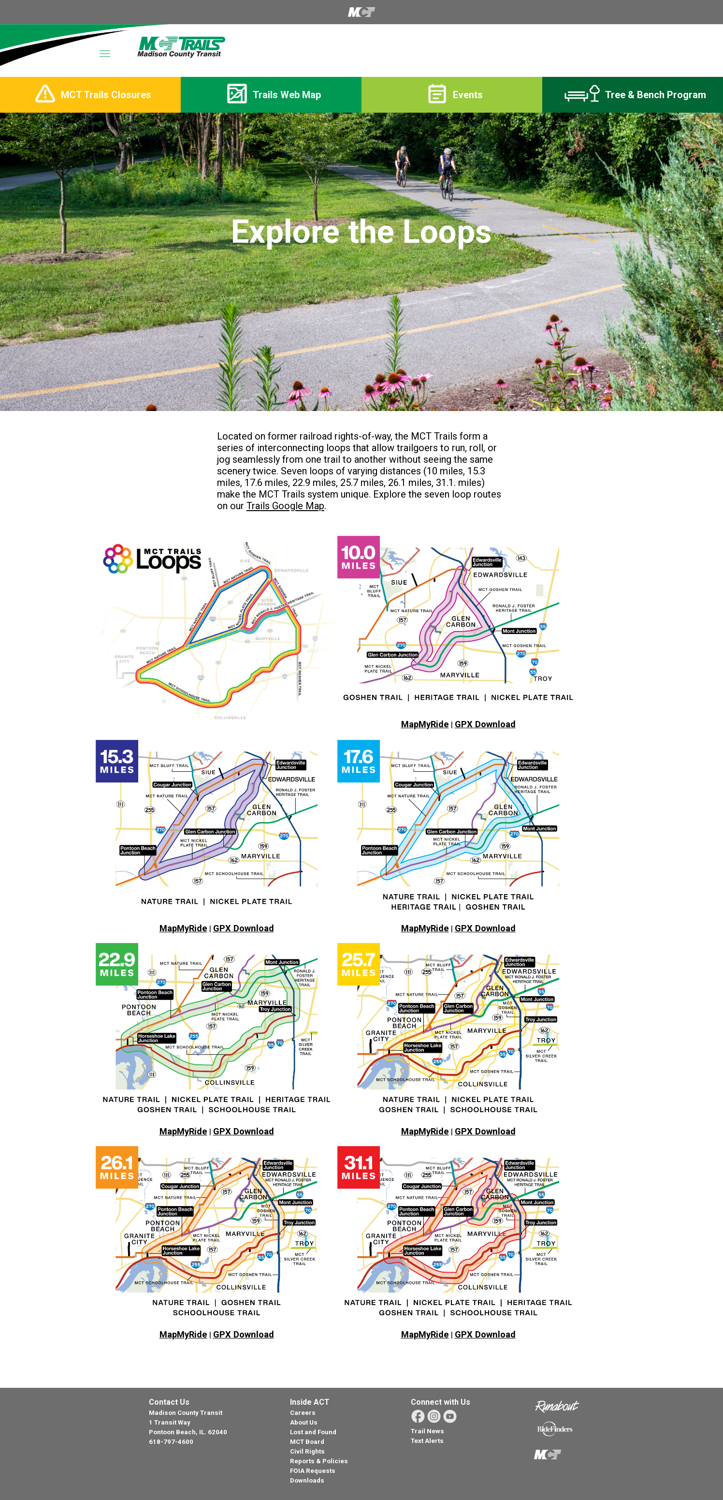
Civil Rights (307, 1451)
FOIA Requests (312, 1470)
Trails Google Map (285, 506)
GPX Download (485, 724)
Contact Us (169, 1402)
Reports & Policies (319, 1461)
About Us (304, 1422)
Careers (303, 1412)
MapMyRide (425, 724)
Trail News (427, 1431)
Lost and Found (313, 1432)
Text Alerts (427, 1440)
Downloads (307, 1480)
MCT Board (307, 1441)
